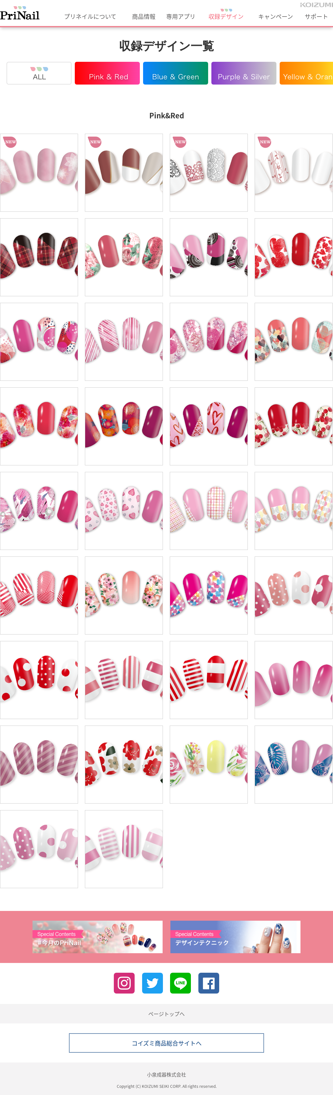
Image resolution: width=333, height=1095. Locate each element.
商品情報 (143, 16)
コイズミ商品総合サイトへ (167, 1043)
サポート (316, 16)
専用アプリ (180, 16)
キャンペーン (275, 16)
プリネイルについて (90, 16)
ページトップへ (166, 1014)
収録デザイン (226, 16)
